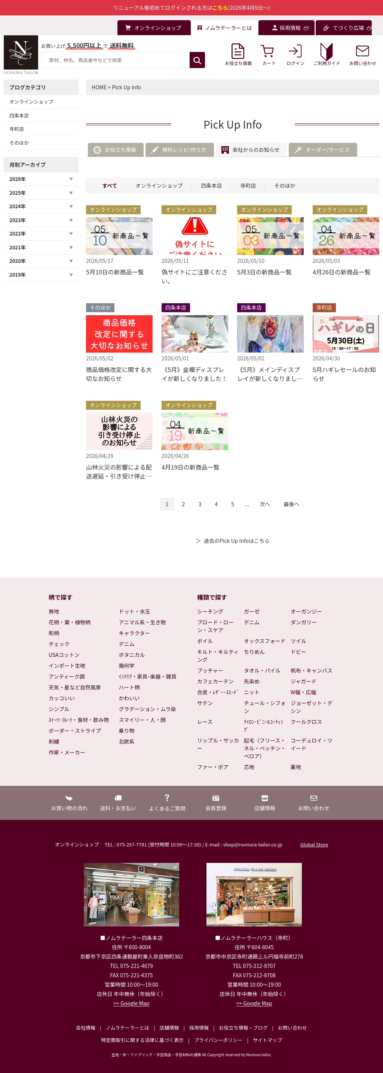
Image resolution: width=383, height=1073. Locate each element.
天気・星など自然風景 (75, 687)
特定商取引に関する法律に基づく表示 (142, 1039)
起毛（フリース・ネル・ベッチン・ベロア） (265, 748)
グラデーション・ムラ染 (147, 709)
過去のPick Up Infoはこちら (237, 540)
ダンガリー (304, 622)
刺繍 (54, 741)
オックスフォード (265, 641)
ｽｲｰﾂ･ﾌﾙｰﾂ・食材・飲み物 (79, 719)
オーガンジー (306, 611)
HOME (99, 87)
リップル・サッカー (218, 744)
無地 (54, 611)
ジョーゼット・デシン (312, 706)
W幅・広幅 (303, 692)
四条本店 (19, 115)
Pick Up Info (126, 87)
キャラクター (134, 633)
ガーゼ (252, 611)
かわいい (129, 698)
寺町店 (16, 128)
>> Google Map (131, 1003)
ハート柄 (129, 687)
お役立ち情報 (120, 149)
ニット (252, 692)
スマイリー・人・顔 (142, 719)
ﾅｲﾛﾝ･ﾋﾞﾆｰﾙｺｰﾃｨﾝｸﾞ (263, 725)
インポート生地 (67, 665)
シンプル (59, 709)
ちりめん (254, 651)
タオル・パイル (262, 670)
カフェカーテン (215, 681)
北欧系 (127, 741)
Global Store (314, 844)
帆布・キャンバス (312, 670)
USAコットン (64, 654)
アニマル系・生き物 (142, 622)
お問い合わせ (292, 1027)
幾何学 (127, 665)
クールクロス (306, 721)
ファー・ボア (213, 767)
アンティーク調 (67, 676)
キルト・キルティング (218, 655)
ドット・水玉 (134, 611)
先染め (252, 681)
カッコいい (62, 698)
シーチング (210, 611)
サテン (205, 703)
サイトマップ (267, 1039)
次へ (265, 504)
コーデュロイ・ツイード (312, 744)
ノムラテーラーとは (127, 1027)
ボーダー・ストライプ (75, 730)
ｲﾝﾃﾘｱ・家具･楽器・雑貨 (148, 676)
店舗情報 (169, 1027)
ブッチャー (210, 670)
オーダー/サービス (328, 149)
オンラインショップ (31, 101)
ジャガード (303, 681)
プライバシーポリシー (218, 1039)
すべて (109, 185)
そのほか (19, 142)
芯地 (249, 767)
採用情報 (199, 1027)
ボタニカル (132, 654)
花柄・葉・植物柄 (70, 622)
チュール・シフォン (265, 706)
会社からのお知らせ (256, 149)
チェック (59, 644)
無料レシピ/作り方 (184, 149)
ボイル (205, 641)
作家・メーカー (67, 752)
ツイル (298, 641)
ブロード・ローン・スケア (215, 626)
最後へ (291, 504)
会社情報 (85, 1027)
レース (204, 721)
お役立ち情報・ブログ (243, 1027)
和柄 (54, 633)
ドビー (298, 651)
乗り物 (127, 730)
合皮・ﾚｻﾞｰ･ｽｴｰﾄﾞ (218, 692)
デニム (127, 644)
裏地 (296, 767)
